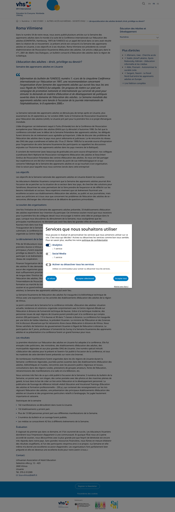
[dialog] (87, 256)
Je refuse (51, 278)
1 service (57, 248)
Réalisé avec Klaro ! (121, 286)
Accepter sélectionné (85, 278)
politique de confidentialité (94, 240)
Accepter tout (121, 278)
